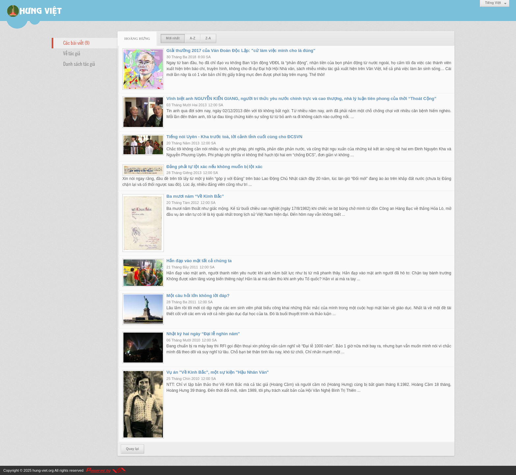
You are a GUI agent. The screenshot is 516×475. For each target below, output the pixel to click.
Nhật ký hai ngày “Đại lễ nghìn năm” (203, 333)
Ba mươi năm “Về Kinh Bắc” (195, 196)
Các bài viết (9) (76, 42)
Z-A (208, 38)
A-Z (192, 38)
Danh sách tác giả (79, 63)
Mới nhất (172, 38)
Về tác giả (71, 53)
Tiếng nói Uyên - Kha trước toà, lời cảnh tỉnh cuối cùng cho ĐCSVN (234, 136)
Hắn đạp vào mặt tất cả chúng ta (199, 260)
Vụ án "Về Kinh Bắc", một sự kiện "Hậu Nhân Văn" (218, 372)
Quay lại (132, 449)
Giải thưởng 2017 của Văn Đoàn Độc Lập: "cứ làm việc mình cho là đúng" (241, 50)
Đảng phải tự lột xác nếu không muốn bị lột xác (215, 166)
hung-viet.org (43, 470)
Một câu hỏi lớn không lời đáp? (198, 295)
